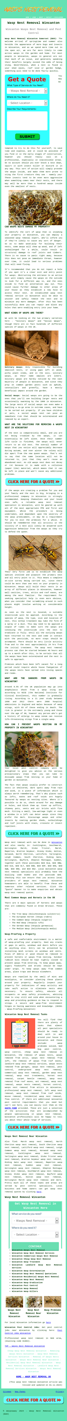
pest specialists (52, 1028)
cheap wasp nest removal (41, 1052)
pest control (12, 1102)
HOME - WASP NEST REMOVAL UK (33, 1377)
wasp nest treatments (30, 1076)
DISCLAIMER (58, 17)
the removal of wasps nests (36, 1055)
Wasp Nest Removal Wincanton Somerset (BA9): (31, 39)
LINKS (34, 17)
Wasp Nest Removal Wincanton (25, 1197)
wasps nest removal (35, 881)
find (14, 1142)
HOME (27, 17)
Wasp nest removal (15, 842)
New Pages (20, 1392)
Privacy (60, 1392)
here (39, 1192)
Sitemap (7, 1392)
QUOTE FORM (11, 1108)
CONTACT (49, 17)
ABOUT (41, 17)
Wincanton (57, 842)
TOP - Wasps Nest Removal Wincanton (25, 1346)
